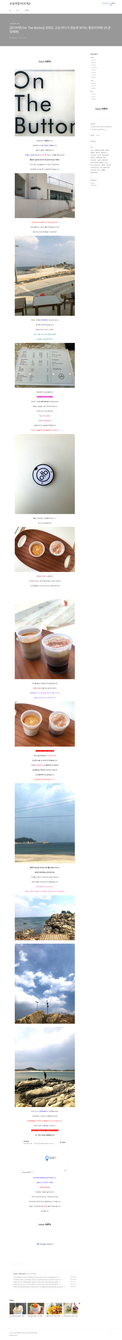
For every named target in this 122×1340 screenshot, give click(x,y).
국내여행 (93, 75)
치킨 (101, 167)
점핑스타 (98, 152)
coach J (106, 162)
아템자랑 (93, 70)
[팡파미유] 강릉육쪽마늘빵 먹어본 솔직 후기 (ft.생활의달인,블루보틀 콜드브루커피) (38, 1286)
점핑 (104, 157)
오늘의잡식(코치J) (20, 3)
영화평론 (93, 99)
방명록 (27, 10)
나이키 (98, 170)
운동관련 (93, 88)
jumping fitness (95, 167)
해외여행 (93, 77)
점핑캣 (102, 150)
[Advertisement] (44, 1244)
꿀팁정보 (93, 62)
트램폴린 (103, 170)
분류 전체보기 (94, 54)
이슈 (92, 91)
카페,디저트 (22, 1273)
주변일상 (93, 60)
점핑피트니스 (104, 152)
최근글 (92, 135)
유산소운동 (93, 170)
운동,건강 (93, 86)
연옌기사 (93, 96)
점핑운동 (93, 83)
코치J (92, 80)
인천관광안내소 (94, 172)
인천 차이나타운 (94, 162)
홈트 (92, 165)
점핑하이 (107, 150)
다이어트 (99, 155)
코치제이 (99, 160)
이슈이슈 (93, 94)
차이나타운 (93, 155)
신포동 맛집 (93, 160)
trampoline (97, 165)
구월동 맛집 (97, 150)
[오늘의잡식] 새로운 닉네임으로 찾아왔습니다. (101, 126)
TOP (110, 1333)
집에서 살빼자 (105, 155)
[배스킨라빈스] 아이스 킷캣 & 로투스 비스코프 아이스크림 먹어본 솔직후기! (35, 1284)
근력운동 (103, 165)
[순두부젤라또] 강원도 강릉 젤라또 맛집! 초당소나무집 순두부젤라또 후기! (35, 1277)
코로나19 (93, 157)
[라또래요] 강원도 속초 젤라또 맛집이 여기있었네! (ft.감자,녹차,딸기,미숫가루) (36, 1279)
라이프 (15, 1273)
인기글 (97, 135)
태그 (18, 10)
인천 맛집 (108, 165)
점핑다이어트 (106, 167)
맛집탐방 (93, 65)
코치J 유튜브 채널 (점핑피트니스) (98, 129)
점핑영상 (93, 152)
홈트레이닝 (105, 160)
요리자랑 (93, 72)
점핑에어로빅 (99, 157)
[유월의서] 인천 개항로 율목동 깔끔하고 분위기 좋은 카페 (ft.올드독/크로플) (35, 1282)
